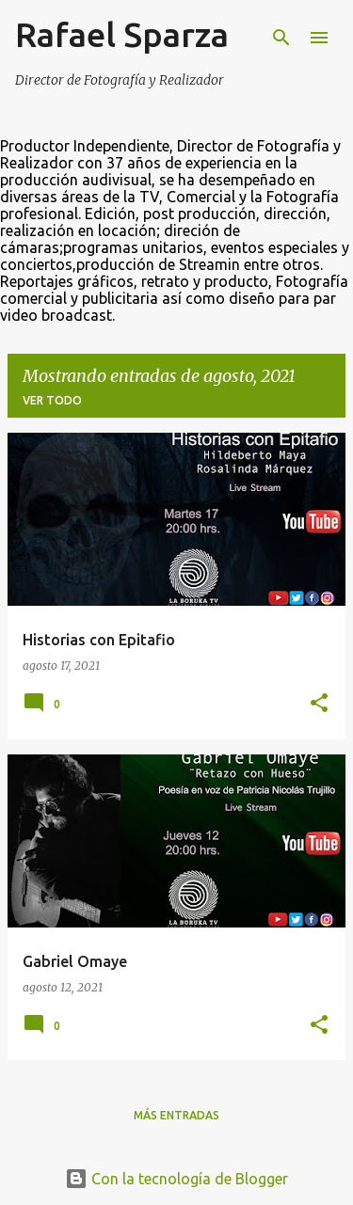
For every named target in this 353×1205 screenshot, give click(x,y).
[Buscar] (281, 37)
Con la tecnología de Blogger (176, 1178)
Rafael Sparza (122, 34)
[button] (319, 704)
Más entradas (176, 1115)
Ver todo (52, 400)
